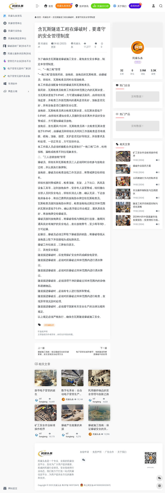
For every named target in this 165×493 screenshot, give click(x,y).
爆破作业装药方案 (142, 165)
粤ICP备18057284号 (70, 485)
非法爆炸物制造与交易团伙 (145, 192)
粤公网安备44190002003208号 (95, 485)
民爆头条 (70, 399)
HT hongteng (43, 400)
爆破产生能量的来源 (71, 427)
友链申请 (84, 452)
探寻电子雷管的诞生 (45, 392)
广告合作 (109, 452)
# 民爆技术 (49, 325)
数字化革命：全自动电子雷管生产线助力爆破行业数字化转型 (71, 392)
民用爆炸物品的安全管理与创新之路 (98, 392)
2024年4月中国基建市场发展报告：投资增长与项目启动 (145, 218)
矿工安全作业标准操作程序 (45, 427)
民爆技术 (47, 17)
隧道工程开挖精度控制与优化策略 (145, 205)
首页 (39, 17)
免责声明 (97, 452)
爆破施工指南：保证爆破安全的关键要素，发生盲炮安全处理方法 (98, 427)
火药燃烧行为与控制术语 (145, 178)
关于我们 (121, 452)
